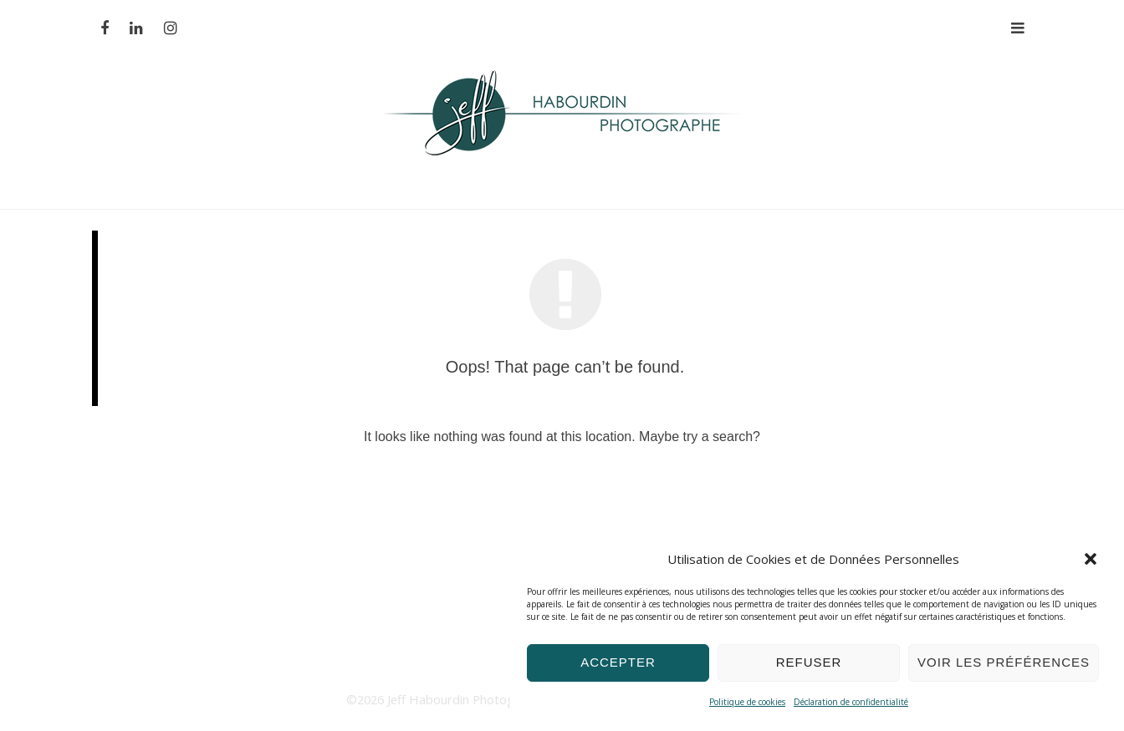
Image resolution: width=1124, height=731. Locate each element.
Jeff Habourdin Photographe (468, 699)
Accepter (618, 662)
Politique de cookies (747, 702)
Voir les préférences (1003, 662)
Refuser (809, 662)
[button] (1090, 559)
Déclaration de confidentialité (851, 702)
